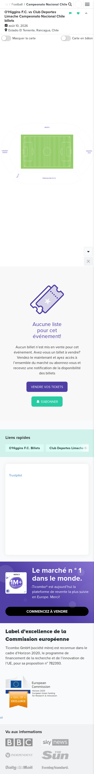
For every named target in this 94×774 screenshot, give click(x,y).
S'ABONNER (47, 401)
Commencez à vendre (47, 611)
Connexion (78, 4)
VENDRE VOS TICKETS (47, 387)
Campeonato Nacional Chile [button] (46, 4)
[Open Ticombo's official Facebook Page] (17, 591)
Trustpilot (15, 475)
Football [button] (17, 4)
